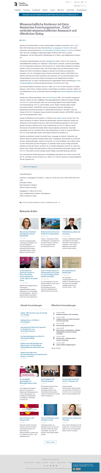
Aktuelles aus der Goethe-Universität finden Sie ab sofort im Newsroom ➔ (50, 14)
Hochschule (70, 10)
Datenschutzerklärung (60, 468)
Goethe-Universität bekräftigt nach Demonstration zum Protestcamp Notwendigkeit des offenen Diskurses (32, 345)
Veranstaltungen (82, 10)
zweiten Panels (61, 118)
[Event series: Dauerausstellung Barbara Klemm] (63, 323)
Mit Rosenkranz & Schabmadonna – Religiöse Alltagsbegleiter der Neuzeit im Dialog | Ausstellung (68, 332)
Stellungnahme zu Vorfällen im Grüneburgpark (30, 321)
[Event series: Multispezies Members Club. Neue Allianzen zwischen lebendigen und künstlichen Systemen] (63, 312)
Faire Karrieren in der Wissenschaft (27, 419)
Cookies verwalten (71, 468)
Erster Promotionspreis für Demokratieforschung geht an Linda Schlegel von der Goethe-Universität (50, 274)
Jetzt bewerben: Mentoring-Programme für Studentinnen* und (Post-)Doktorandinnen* (33, 329)
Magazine (69, 2)
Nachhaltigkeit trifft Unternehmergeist (47, 380)
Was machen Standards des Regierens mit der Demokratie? (28, 234)
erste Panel (49, 97)
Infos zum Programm (30, 167)
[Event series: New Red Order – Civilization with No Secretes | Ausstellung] (63, 336)
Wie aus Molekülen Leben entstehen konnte (50, 419)
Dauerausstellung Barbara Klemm (65, 325)
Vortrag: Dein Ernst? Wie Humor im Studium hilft (70, 380)
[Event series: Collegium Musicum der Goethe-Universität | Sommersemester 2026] (63, 317)
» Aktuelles (17, 10)
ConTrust (24, 202)
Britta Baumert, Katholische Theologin (71, 419)
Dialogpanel (50, 61)
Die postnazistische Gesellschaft (69, 272)
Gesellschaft (36, 10)
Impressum (51, 468)
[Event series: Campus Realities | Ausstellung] (63, 343)
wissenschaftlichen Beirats (69, 91)
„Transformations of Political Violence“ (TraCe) (57, 50)
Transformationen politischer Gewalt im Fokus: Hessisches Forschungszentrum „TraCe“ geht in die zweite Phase (29, 276)
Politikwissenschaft (51, 202)
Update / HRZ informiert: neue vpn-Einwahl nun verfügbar (34, 314)
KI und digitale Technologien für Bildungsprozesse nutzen (28, 381)
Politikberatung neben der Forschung (71, 233)
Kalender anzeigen (56, 348)
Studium (45, 10)
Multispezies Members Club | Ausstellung (67, 314)
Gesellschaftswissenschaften (36, 202)
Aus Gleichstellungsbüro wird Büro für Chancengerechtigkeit (32, 337)
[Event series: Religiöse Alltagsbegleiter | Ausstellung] (63, 328)
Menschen (61, 10)
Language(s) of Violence (61, 48)
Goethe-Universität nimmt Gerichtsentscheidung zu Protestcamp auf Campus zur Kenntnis (34, 354)
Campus (52, 10)
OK (74, 469)
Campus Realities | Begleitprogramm (66, 344)
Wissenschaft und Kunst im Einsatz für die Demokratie (50, 233)
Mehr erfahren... (91, 465)
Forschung (26, 10)
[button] (50, 442)
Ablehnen (78, 469)
